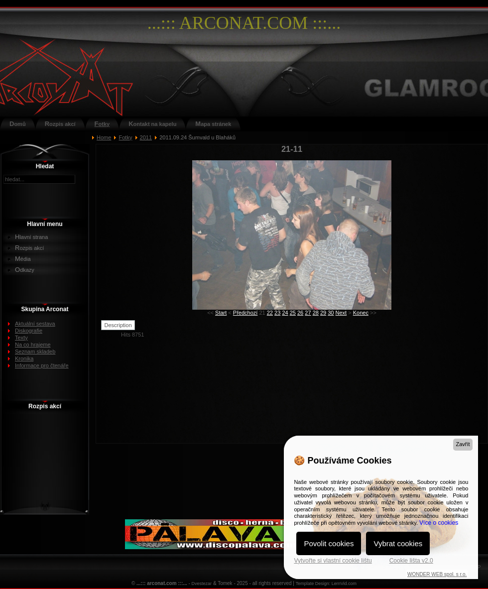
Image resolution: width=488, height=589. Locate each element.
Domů (17, 123)
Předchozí (245, 313)
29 (323, 313)
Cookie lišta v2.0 (411, 560)
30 (331, 313)
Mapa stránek (213, 123)
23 (277, 313)
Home (104, 137)
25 (293, 313)
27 (308, 313)
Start (221, 313)
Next (341, 313)
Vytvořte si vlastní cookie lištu (332, 560)
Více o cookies (438, 522)
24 (285, 313)
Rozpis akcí (60, 123)
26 (300, 313)
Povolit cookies (329, 543)
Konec (360, 313)
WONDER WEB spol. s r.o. (437, 574)
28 (316, 313)
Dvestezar (202, 583)
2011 (146, 137)
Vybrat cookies (397, 543)
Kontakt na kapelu (152, 123)
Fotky (102, 123)
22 (270, 313)
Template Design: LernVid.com (326, 583)
